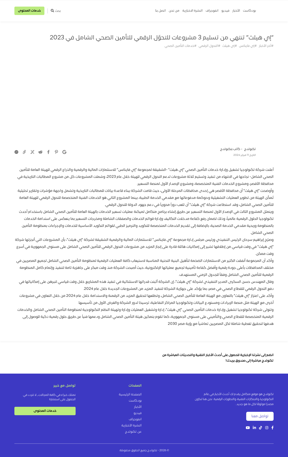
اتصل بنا (160, 10)
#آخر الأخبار (266, 46)
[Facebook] (272, 428)
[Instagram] (266, 428)
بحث (56, 11)
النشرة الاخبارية (192, 10)
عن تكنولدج (133, 431)
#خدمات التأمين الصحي (181, 46)
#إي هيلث (229, 46)
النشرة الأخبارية (131, 425)
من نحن (174, 10)
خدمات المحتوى (29, 10)
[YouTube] (248, 428)
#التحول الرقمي (209, 46)
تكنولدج (250, 149)
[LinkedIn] (254, 428)
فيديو (225, 10)
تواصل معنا (259, 416)
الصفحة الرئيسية (130, 394)
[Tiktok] (260, 428)
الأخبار (236, 10)
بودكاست (249, 10)
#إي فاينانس (248, 46)
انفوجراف (212, 10)
